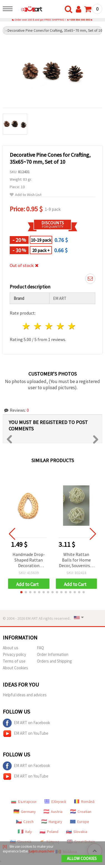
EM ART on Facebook (26, 723)
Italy (25, 831)
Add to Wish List (25, 195)
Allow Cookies (82, 858)
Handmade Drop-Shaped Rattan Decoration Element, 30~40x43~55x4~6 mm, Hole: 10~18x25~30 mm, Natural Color (29, 560)
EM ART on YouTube (25, 733)
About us (10, 647)
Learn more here (41, 851)
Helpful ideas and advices (25, 694)
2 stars (38, 326)
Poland (49, 831)
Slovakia (76, 831)
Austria (53, 811)
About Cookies (15, 667)
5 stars (72, 326)
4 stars (60, 326)
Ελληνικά (55, 801)
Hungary (51, 821)
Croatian (80, 811)
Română (84, 801)
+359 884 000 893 (79, 19)
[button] (21, 592)
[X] (5, 846)
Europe (79, 821)
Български (23, 801)
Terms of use (14, 661)
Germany (25, 811)
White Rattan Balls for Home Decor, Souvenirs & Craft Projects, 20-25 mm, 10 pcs (76, 560)
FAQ (40, 647)
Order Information (52, 654)
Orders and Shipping (54, 661)
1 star (26, 326)
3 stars (49, 326)
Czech (25, 821)
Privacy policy (14, 654)
